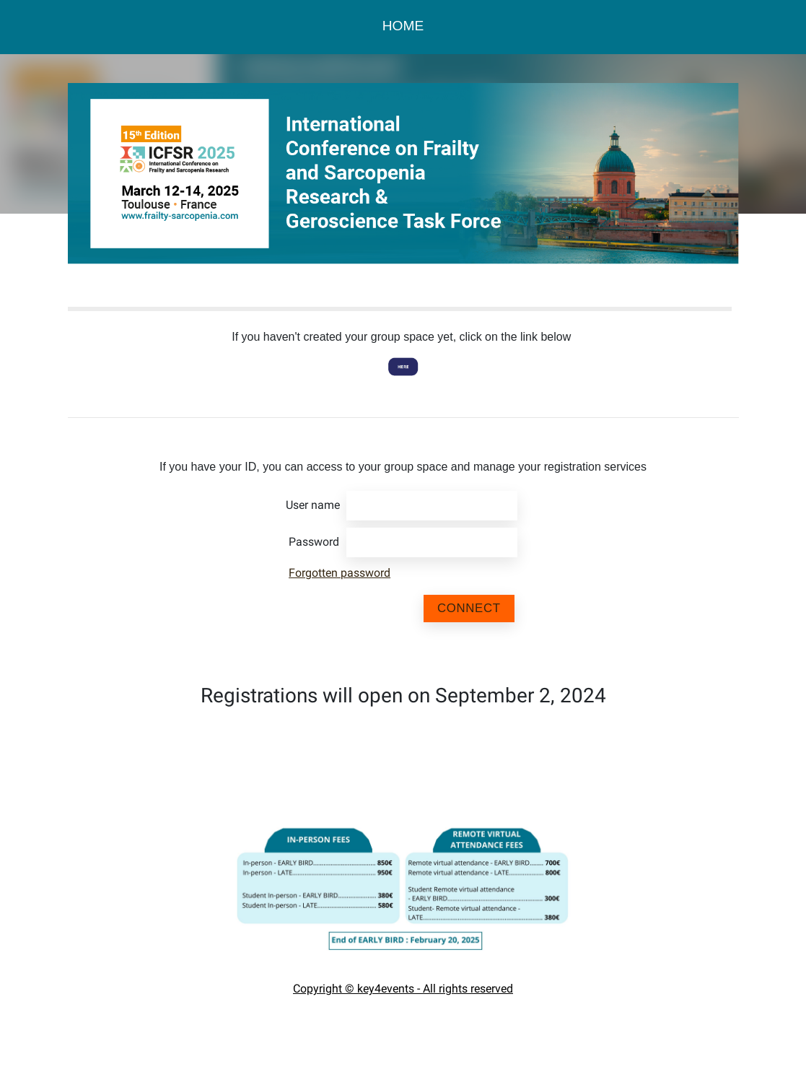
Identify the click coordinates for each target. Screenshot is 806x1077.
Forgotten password (339, 573)
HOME (403, 25)
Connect (469, 608)
